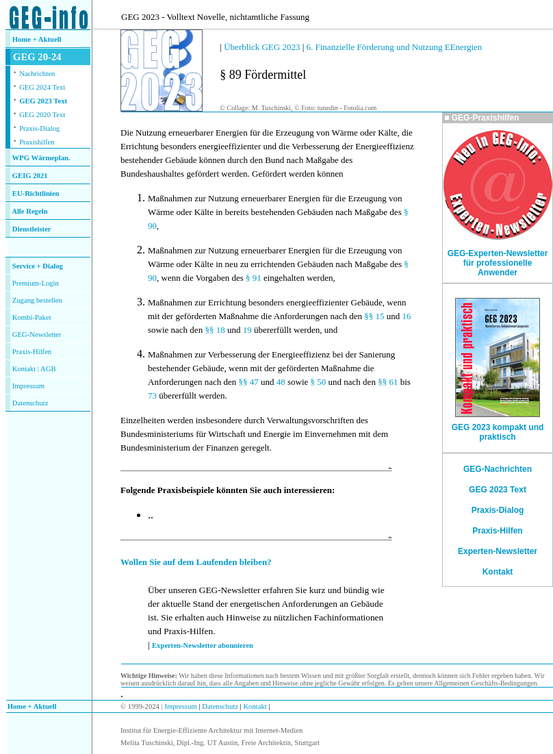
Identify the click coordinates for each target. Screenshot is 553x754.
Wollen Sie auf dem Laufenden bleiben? (196, 562)
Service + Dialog (37, 266)
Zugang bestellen (37, 300)
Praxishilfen (37, 142)
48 (280, 382)
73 (152, 395)
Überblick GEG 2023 (262, 47)
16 (406, 316)
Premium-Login (35, 283)
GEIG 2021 (30, 175)
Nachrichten (37, 73)
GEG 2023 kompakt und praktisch (498, 432)
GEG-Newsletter (37, 334)
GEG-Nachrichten (497, 469)
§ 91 (253, 278)
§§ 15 (374, 316)
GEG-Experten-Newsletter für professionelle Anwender (498, 263)
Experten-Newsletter (497, 551)
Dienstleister (31, 229)
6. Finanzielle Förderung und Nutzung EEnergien (395, 47)
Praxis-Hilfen (31, 351)
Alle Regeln (29, 211)
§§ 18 (214, 330)
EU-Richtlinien (36, 193)
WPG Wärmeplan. (41, 158)
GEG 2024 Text (42, 87)
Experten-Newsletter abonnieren (202, 645)
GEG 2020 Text (42, 114)
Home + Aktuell (37, 39)
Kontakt (24, 369)
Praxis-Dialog (39, 128)
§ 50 (318, 382)
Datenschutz (219, 706)
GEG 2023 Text (43, 101)
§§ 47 (248, 382)
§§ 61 (388, 382)
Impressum (28, 386)
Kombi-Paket (31, 317)
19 (247, 330)
